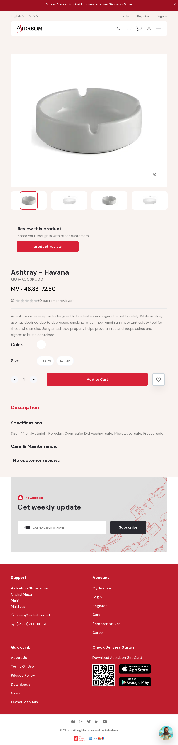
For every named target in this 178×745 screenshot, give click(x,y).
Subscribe (128, 527)
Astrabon (111, 730)
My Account (103, 588)
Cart (96, 614)
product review (48, 246)
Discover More (120, 4)
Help (126, 16)
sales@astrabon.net (33, 615)
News (15, 693)
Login (97, 597)
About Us (19, 657)
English (16, 16)
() (13, 300)
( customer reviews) (56, 300)
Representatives (106, 623)
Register (143, 16)
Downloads (20, 684)
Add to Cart (97, 379)
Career (98, 632)
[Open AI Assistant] (166, 733)
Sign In (162, 16)
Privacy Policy (23, 675)
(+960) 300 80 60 (32, 624)
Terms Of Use (22, 666)
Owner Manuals (24, 702)
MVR (32, 16)
